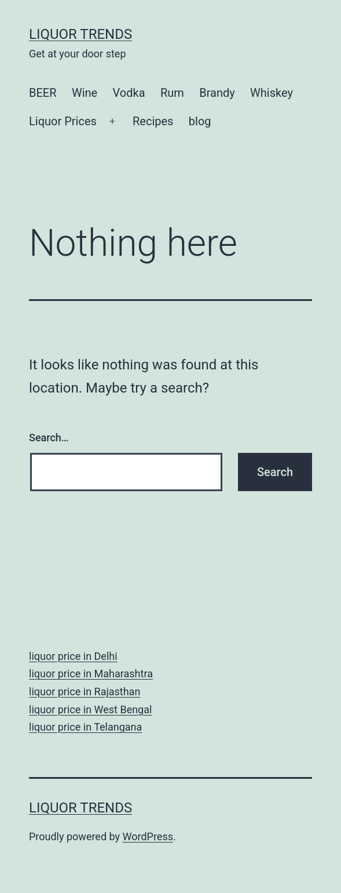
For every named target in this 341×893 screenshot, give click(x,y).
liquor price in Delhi (73, 656)
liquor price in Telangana (85, 727)
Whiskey (271, 93)
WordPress (148, 836)
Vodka (129, 93)
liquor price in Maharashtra (91, 673)
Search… (49, 437)
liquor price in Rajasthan (84, 691)
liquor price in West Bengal (90, 709)
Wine (84, 93)
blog (200, 121)
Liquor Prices (63, 121)
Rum (172, 93)
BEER (43, 93)
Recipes (153, 121)
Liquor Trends (80, 34)
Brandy (217, 93)
